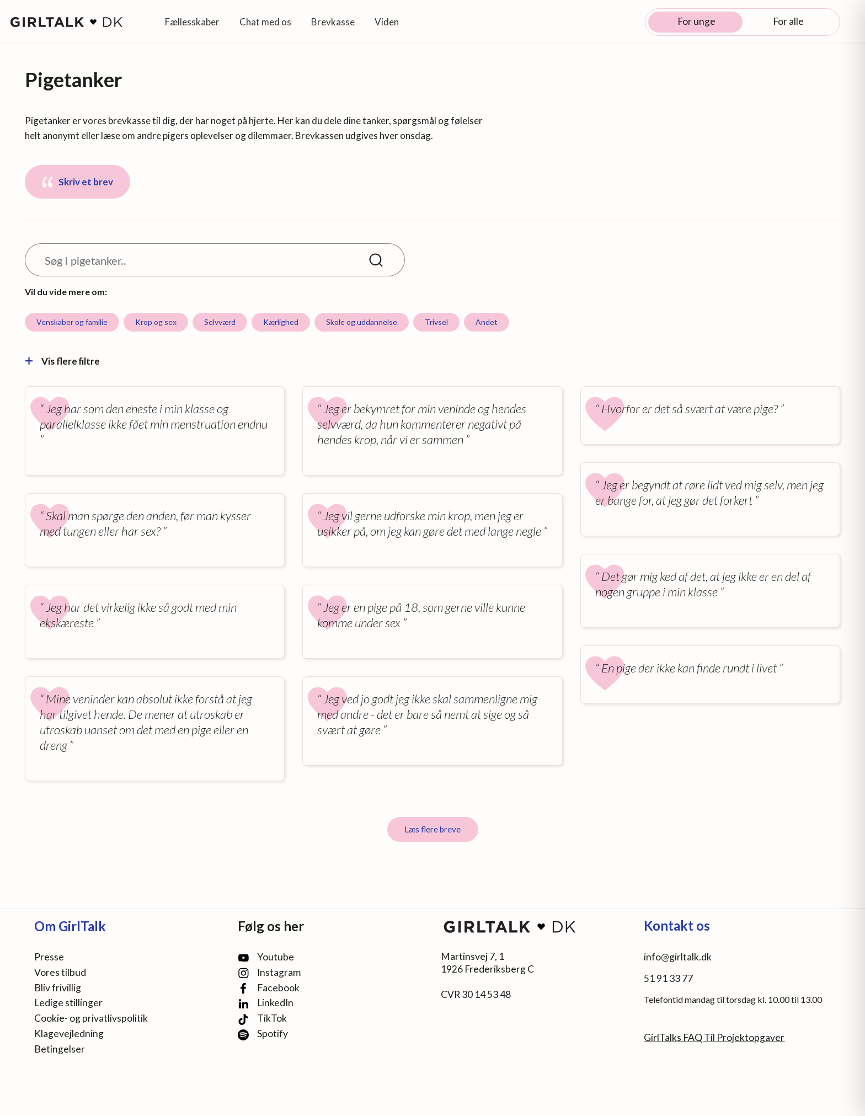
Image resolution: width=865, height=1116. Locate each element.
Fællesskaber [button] (192, 22)
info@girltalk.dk (678, 957)
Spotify (263, 1034)
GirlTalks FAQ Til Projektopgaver (714, 1037)
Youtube (266, 957)
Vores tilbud (60, 972)
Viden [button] (387, 22)
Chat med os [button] (265, 22)
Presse (49, 957)
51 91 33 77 (668, 978)
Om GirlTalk (70, 926)
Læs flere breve (432, 829)
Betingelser (59, 1049)
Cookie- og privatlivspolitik (91, 1018)
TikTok (262, 1018)
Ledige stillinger (68, 1002)
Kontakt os (677, 925)
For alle (788, 21)
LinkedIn (265, 1003)
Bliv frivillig (57, 988)
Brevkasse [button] (333, 22)
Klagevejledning (69, 1033)
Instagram (269, 973)
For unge (696, 21)
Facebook (269, 988)
